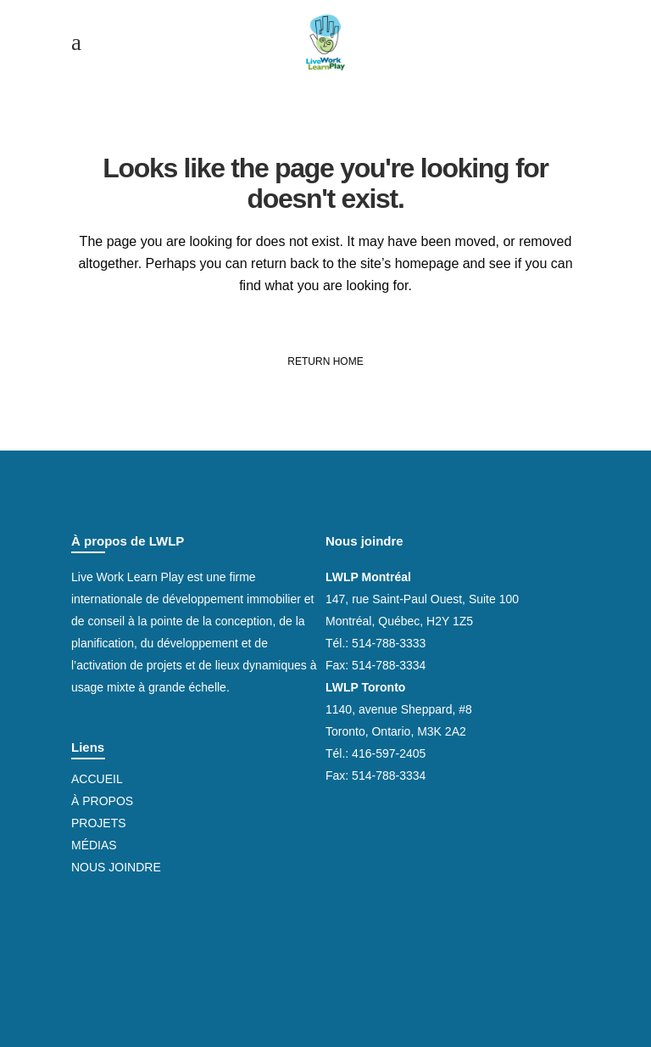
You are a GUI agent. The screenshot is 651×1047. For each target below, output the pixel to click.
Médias (94, 845)
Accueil (97, 779)
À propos (102, 801)
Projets (98, 823)
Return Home (325, 361)
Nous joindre (116, 867)
